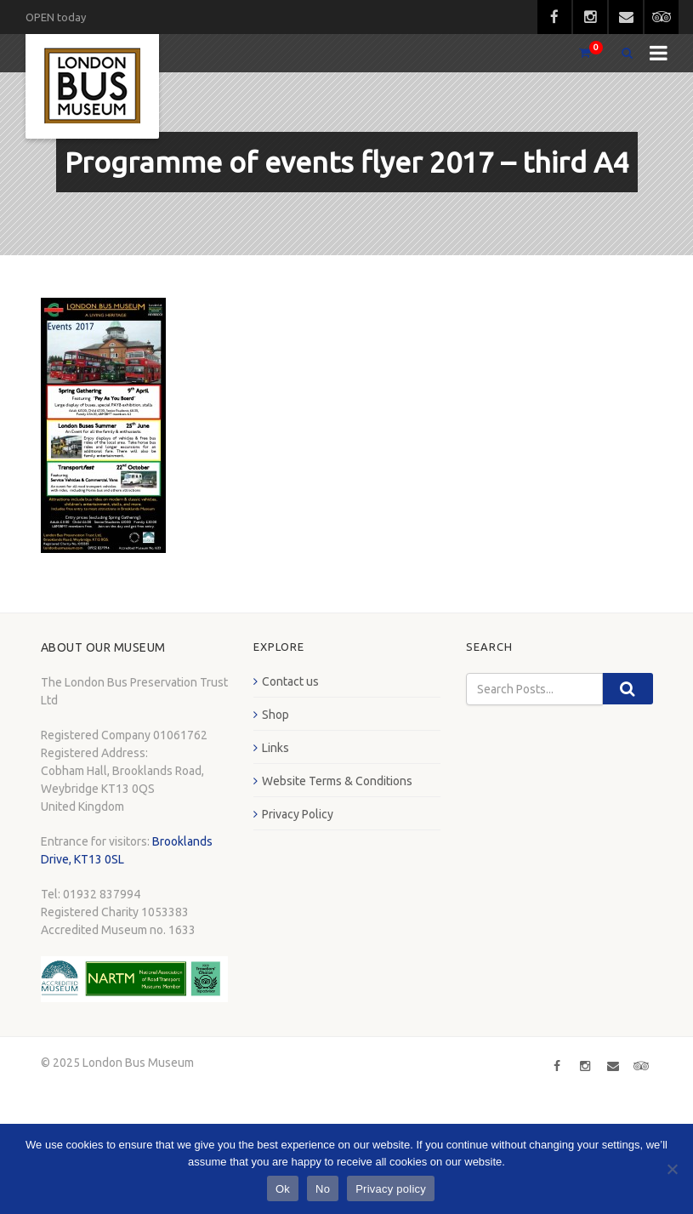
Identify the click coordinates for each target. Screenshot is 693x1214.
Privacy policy (390, 1189)
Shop (275, 714)
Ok (282, 1189)
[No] (671, 1168)
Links (275, 748)
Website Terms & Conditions (337, 781)
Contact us (290, 681)
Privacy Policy (297, 814)
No (322, 1189)
